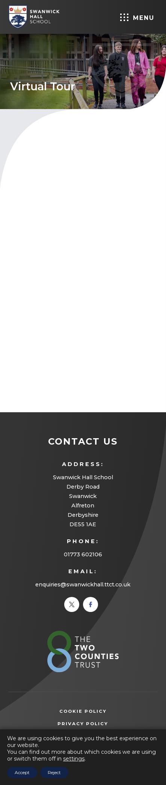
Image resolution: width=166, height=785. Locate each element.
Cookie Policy (83, 711)
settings (74, 758)
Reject (54, 772)
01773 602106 (83, 554)
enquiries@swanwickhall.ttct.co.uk (82, 584)
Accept (22, 772)
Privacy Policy (94, 724)
